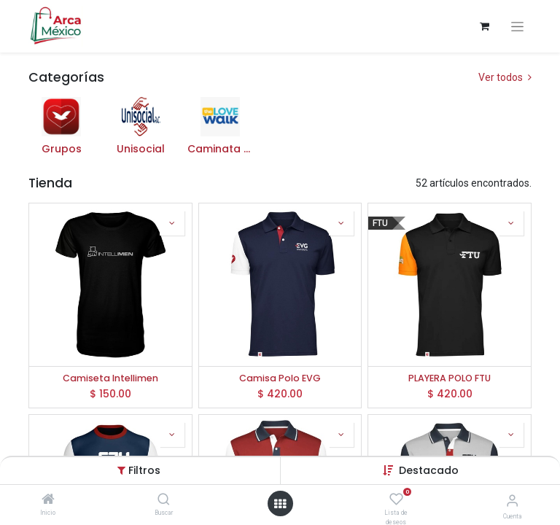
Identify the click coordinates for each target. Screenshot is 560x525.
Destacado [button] (429, 470)
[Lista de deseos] (396, 499)
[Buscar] (164, 500)
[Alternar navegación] (517, 26)
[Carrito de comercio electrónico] (484, 26)
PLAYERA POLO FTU (449, 378)
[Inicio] (48, 500)
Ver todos (505, 77)
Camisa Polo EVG (280, 378)
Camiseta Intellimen (110, 378)
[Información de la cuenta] (512, 500)
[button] (172, 223)
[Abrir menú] (280, 504)
